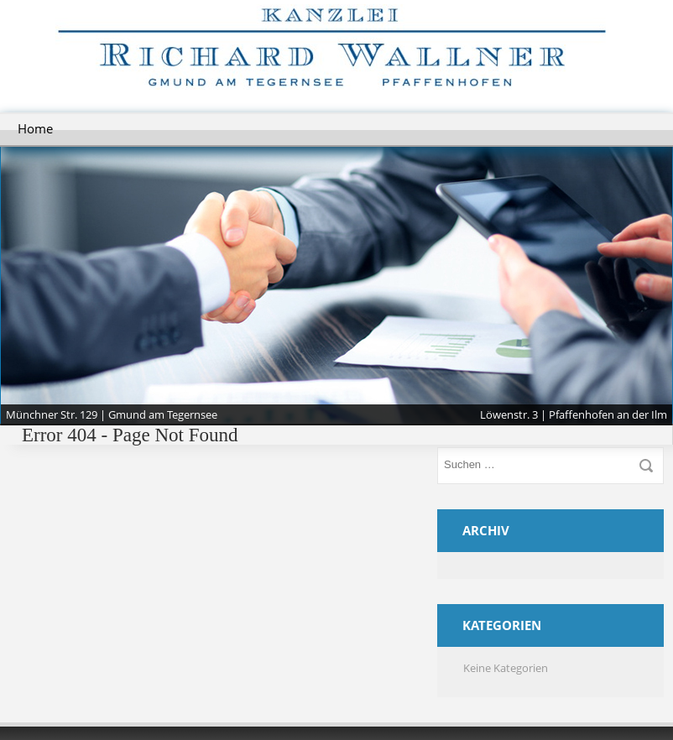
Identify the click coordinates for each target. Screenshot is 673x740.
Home (35, 128)
